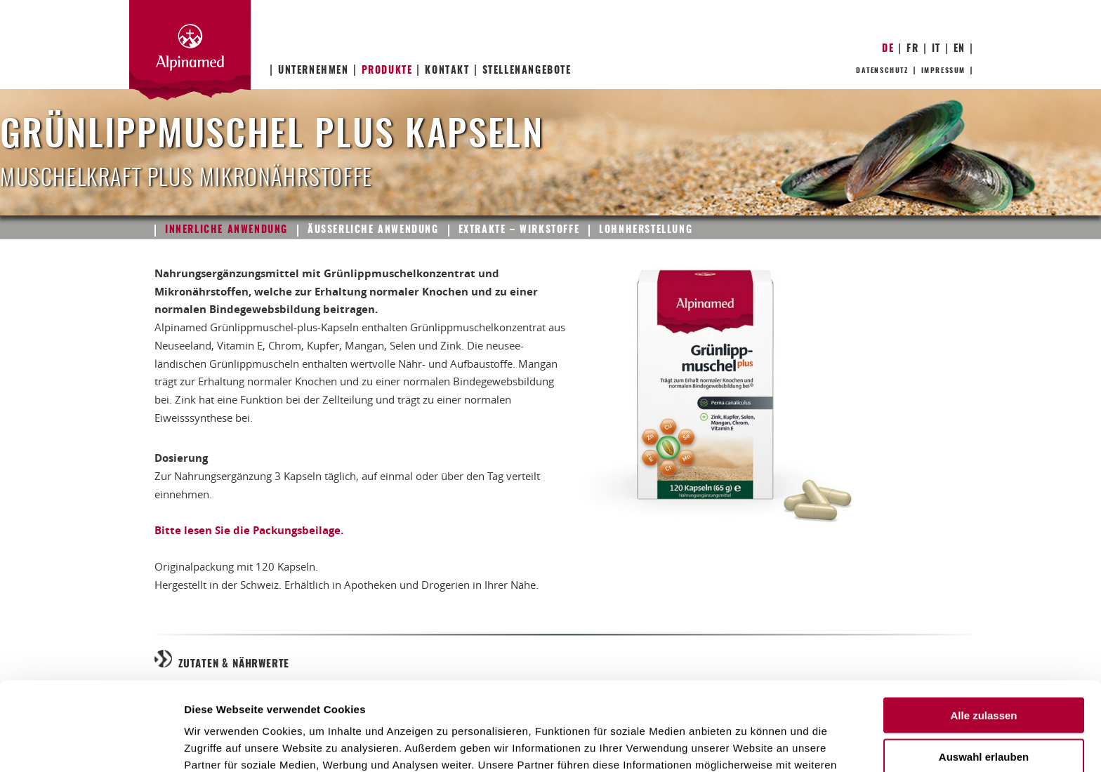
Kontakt (447, 71)
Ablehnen (984, 714)
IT (936, 49)
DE (888, 49)
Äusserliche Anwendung (373, 230)
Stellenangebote (527, 71)
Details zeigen (746, 744)
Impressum (943, 70)
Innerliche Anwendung (226, 230)
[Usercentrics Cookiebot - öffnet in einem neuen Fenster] (90, 744)
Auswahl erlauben (984, 673)
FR (912, 49)
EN (959, 49)
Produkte (387, 71)
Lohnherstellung (645, 230)
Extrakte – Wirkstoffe (519, 230)
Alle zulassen (983, 632)
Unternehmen (313, 71)
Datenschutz (882, 70)
